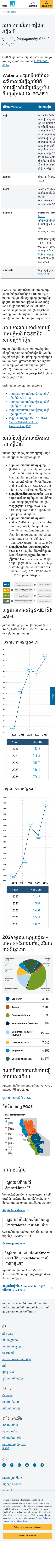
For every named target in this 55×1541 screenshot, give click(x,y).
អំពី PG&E (7, 1334)
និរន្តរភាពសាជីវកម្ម (11, 1408)
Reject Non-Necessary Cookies (27, 1527)
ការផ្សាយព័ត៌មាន (10, 1402)
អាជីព (5, 1366)
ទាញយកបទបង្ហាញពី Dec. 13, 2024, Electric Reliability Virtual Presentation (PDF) (28, 422)
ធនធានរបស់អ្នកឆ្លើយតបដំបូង (16, 1359)
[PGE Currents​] (42, 1465)
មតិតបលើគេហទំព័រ (11, 1438)
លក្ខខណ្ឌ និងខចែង (11, 1484)
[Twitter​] (11, 1465)
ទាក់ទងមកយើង (10, 1425)
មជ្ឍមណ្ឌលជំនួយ (10, 1431)
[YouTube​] (27, 1465)
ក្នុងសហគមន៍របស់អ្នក (13, 1378)
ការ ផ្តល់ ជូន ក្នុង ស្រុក (13, 1346)
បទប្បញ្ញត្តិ (7, 1490)
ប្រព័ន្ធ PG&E (9, 1372)
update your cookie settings (15, 1521)
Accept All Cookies (27, 1535)
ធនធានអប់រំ (8, 1353)
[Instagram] (34, 1465)
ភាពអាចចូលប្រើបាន (12, 1478)
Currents (7, 1395)
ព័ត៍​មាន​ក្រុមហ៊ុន (10, 1340)
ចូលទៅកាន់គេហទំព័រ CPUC (16, 1098)
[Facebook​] (4, 1465)
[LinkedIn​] (19, 1465)
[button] (4, 4)
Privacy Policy (42, 1518)
